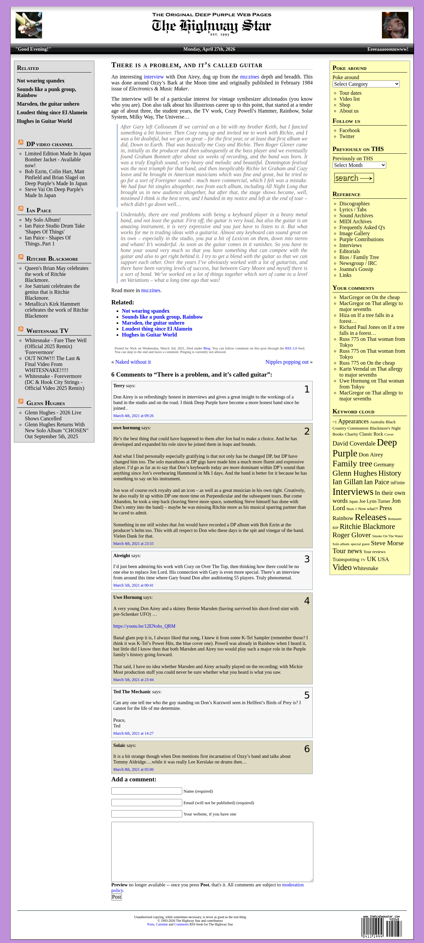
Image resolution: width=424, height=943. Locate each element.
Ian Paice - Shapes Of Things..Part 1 (48, 240)
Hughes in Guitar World (44, 121)
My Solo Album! (43, 220)
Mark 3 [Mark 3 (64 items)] (351, 509)
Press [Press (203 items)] (385, 508)
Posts (150, 924)
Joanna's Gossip (356, 269)
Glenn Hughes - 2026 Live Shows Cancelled (53, 415)
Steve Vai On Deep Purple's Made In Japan (54, 192)
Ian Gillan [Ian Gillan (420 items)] (348, 482)
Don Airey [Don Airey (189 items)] (371, 454)
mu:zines (249, 76)
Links (345, 275)
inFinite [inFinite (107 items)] (398, 482)
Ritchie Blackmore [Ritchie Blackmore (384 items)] (367, 526)
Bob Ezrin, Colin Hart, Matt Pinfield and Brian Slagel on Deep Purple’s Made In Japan (56, 177)
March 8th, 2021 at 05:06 (133, 769)
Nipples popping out (287, 362)
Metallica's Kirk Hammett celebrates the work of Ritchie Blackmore (56, 310)
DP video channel (50, 143)
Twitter (347, 136)
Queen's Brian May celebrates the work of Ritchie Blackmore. (56, 274)
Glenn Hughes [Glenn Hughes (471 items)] (355, 473)
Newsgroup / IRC (358, 263)
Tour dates (351, 93)
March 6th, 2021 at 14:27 (133, 733)
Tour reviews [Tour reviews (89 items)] (374, 552)
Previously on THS (353, 158)
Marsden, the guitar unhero (48, 104)
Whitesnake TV (47, 330)
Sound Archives (356, 215)
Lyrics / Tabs (353, 209)
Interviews (351, 245)
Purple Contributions (362, 239)
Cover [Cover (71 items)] (389, 434)
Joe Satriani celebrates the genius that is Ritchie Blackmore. (52, 292)
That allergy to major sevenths (371, 306)
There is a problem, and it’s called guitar (187, 65)
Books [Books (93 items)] (338, 434)
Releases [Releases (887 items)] (371, 517)
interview (154, 76)
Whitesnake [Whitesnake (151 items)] (365, 568)
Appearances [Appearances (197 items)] (353, 421)
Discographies (355, 203)
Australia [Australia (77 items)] (377, 422)
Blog (206, 348)
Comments (181, 924)
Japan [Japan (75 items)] (353, 501)
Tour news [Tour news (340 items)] (347, 551)
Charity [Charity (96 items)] (351, 434)
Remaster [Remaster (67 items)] (394, 519)
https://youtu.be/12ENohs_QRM (144, 626)
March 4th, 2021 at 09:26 (133, 415)
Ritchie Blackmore (52, 258)
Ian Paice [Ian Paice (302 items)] (376, 482)
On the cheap (385, 297)
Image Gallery (355, 233)
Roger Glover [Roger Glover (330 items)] (352, 535)
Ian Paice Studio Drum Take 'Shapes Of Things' (55, 229)
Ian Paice (38, 210)
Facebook (350, 130)
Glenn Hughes (45, 402)
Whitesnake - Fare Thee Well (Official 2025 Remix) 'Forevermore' (56, 346)
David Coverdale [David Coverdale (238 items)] (354, 443)
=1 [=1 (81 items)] (335, 422)
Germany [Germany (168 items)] (384, 464)
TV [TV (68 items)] (363, 560)
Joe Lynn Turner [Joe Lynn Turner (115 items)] (374, 501)
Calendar (162, 924)
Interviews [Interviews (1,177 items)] (353, 491)
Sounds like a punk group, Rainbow (162, 317)
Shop (345, 105)
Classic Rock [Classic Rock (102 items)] (371, 434)
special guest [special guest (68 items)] (360, 544)
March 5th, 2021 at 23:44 (133, 679)
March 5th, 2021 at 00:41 (133, 585)
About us (349, 111)
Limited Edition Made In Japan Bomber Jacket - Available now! (58, 159)
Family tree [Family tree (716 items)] (352, 463)
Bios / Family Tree (359, 257)
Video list (350, 99)
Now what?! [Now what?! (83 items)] (368, 508)
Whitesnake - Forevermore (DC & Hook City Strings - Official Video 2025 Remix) (54, 382)
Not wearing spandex (41, 80)
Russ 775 (349, 339)
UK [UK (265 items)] (371, 558)
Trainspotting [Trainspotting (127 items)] (346, 559)
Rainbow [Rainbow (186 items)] (343, 518)
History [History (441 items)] (389, 473)
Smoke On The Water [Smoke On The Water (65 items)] (387, 536)
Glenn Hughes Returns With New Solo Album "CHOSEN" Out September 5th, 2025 (56, 430)
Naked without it (133, 362)
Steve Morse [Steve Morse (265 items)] (387, 543)
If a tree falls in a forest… (372, 330)
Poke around (346, 77)
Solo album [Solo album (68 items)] (341, 544)
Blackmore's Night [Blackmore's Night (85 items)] (385, 428)
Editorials (350, 251)
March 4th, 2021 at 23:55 (133, 543)
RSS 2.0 (291, 348)
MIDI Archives (356, 221)
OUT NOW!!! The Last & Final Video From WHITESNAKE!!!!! (52, 364)
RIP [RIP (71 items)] (336, 528)
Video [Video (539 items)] (342, 567)
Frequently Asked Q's (362, 227)
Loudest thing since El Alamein (52, 112)
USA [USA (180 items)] (383, 559)
